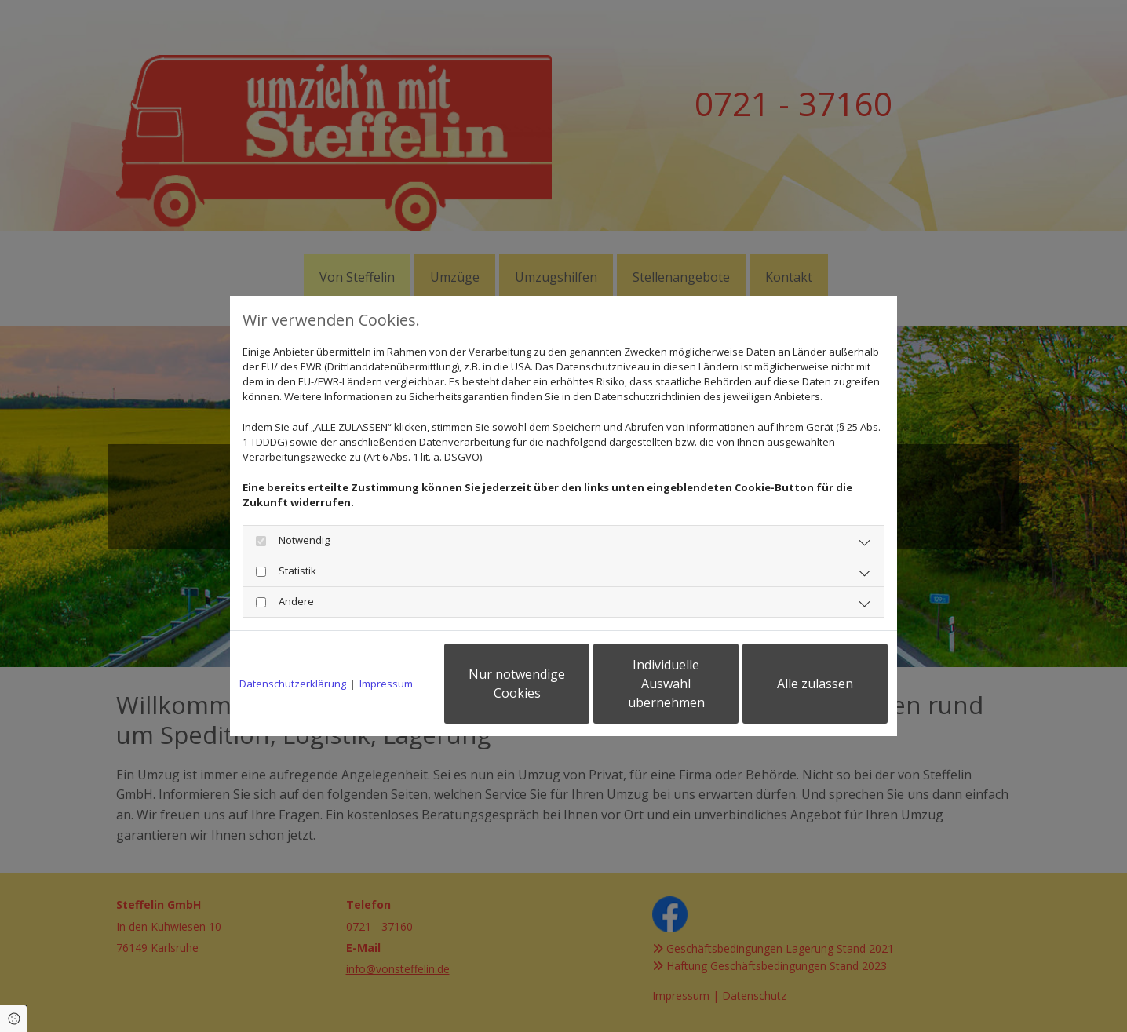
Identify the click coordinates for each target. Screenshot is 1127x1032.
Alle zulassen (815, 683)
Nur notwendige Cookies (517, 684)
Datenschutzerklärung (292, 683)
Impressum (386, 683)
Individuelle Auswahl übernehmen (666, 683)
